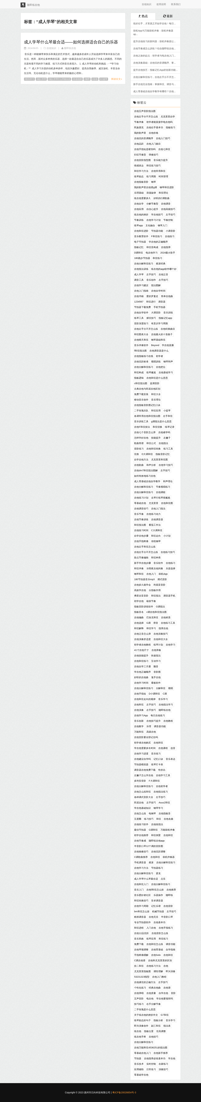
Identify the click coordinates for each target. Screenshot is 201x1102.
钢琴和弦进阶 (167, 187)
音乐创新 (139, 721)
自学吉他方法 (141, 459)
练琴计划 (158, 644)
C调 (165, 693)
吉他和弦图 (167, 503)
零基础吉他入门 (142, 1053)
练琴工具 (139, 318)
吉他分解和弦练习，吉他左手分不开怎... (154, 77)
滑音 (155, 623)
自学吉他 (163, 993)
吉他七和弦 (164, 149)
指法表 (167, 1025)
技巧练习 (139, 1004)
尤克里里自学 (168, 116)
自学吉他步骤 (141, 535)
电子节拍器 (140, 241)
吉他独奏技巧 (141, 851)
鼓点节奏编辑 (141, 557)
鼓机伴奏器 (169, 857)
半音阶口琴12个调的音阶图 (148, 846)
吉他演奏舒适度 (142, 639)
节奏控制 (168, 220)
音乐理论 (156, 399)
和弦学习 (151, 628)
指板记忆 (139, 247)
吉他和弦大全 (161, 639)
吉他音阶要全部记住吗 (146, 737)
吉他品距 (139, 143)
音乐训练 (168, 312)
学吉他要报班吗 (164, 998)
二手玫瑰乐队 (141, 410)
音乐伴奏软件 (141, 345)
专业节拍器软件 (142, 922)
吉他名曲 (168, 819)
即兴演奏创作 (141, 1025)
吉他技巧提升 (153, 721)
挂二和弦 (139, 966)
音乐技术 (139, 1064)
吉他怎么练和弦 (142, 791)
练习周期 (151, 176)
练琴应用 (151, 938)
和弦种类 (156, 557)
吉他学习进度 (141, 753)
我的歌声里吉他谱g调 (145, 187)
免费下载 (139, 944)
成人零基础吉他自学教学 (147, 481)
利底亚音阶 (159, 584)
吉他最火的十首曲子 (162, 334)
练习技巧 (149, 819)
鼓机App (163, 574)
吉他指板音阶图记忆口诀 (147, 405)
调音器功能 (160, 726)
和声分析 (151, 465)
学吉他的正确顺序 (158, 241)
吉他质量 (151, 993)
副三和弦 (156, 1025)
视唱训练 (156, 361)
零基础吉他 (140, 503)
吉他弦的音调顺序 (143, 138)
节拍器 (137, 1058)
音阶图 (157, 672)
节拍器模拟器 (141, 764)
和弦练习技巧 (153, 165)
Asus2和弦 (164, 802)
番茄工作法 (155, 525)
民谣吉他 (139, 802)
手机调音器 (140, 862)
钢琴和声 (168, 361)
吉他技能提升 (141, 655)
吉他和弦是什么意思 (157, 378)
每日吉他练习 (158, 715)
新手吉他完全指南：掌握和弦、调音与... (154, 84)
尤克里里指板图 (142, 971)
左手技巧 (170, 214)
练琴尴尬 (151, 372)
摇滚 (151, 862)
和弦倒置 (156, 835)
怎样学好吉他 (141, 437)
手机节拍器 (159, 307)
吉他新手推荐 (161, 1053)
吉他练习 (169, 236)
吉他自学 (139, 203)
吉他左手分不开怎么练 (146, 116)
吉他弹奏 (156, 650)
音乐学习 (30, 79)
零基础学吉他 (141, 1074)
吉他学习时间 (141, 682)
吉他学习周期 (141, 906)
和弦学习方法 (141, 171)
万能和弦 (139, 731)
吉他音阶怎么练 (159, 933)
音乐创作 (151, 280)
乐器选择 (78, 79)
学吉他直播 (168, 345)
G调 (148, 623)
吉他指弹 (166, 247)
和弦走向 (156, 535)
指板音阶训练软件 (143, 606)
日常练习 (151, 1069)
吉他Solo (156, 955)
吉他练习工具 (168, 623)
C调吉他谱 (139, 960)
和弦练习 (157, 258)
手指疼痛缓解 (141, 955)
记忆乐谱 (156, 906)
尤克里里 (153, 503)
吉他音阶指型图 (142, 160)
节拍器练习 (157, 868)
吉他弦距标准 (141, 361)
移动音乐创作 (141, 399)
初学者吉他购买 (142, 742)
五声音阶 (139, 998)
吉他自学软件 (141, 312)
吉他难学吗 (164, 432)
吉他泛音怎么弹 (142, 633)
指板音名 (139, 612)
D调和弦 (138, 252)
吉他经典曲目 (168, 329)
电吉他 (150, 998)
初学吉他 (139, 601)
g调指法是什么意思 (161, 421)
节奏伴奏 (139, 122)
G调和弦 (153, 829)
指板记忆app (165, 318)
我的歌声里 (140, 133)
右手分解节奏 (153, 1004)
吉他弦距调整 (158, 851)
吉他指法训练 (141, 269)
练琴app (138, 225)
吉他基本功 (159, 922)
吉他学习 (170, 644)
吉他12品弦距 (141, 933)
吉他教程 (168, 721)
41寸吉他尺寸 (141, 650)
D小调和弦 (154, 693)
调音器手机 (169, 595)
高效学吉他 (140, 590)
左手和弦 (168, 416)
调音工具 (139, 280)
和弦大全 (156, 394)
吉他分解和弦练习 (143, 263)
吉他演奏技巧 (161, 633)
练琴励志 (139, 176)
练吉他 (137, 1031)
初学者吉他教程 (142, 644)
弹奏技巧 (153, 154)
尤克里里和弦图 (159, 459)
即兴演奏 (170, 971)
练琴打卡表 (157, 764)
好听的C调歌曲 (162, 198)
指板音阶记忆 (163, 454)
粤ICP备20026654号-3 (124, 1092)
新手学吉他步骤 (142, 563)
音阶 (173, 993)
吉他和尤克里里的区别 (160, 960)
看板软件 (156, 682)
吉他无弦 (153, 917)
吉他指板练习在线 (143, 356)
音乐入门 (139, 889)
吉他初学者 (162, 786)
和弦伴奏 (139, 568)
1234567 (138, 301)
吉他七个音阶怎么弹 (145, 432)
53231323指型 (141, 976)
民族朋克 (139, 127)
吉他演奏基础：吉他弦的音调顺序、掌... (154, 62)
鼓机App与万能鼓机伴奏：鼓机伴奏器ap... (153, 32)
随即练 (169, 895)
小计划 (167, 535)
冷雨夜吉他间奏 (154, 568)
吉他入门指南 (141, 290)
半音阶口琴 (167, 917)
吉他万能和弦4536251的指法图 (150, 1047)
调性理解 (158, 971)
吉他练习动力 (153, 514)
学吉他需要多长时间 (145, 748)
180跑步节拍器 (142, 258)
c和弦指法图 (140, 383)
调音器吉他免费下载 (145, 770)
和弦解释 (139, 628)
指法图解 (156, 285)
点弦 (163, 878)
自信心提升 (152, 209)
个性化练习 (140, 987)
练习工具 (168, 448)
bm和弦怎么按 (141, 911)
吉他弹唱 (139, 993)
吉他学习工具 (163, 775)
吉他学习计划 (153, 220)
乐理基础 (139, 192)
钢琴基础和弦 (158, 339)
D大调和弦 (147, 454)
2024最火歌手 (167, 252)
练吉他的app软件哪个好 (163, 269)
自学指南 (170, 949)
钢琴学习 (158, 808)
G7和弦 (165, 1015)
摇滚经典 (160, 263)
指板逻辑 (139, 378)
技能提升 (156, 437)
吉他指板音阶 (141, 182)
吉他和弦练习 (141, 661)
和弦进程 (139, 927)
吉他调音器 (157, 519)
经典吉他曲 (155, 987)
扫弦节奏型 (140, 154)
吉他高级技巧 (168, 209)
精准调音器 (140, 917)
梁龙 (158, 873)
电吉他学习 (152, 252)
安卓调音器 (157, 900)
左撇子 (167, 437)
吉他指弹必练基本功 (154, 1058)
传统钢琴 (156, 541)
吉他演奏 (139, 710)
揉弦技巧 (151, 318)
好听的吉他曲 (141, 677)
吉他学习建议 (141, 285)
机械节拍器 (158, 911)
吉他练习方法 (153, 966)
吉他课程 (163, 748)
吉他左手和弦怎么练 (145, 546)
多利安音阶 (140, 780)
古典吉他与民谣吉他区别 (147, 388)
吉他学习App (141, 715)
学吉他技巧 (157, 214)
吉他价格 (153, 133)
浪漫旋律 (151, 192)
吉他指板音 (165, 813)
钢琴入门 (162, 225)
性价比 (161, 770)
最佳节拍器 (140, 829)
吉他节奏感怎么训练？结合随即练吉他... (154, 48)
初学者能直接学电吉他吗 (159, 122)
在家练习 (163, 1064)
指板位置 (149, 1031)
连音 (173, 748)
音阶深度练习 (141, 323)
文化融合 (150, 225)
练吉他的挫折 (141, 214)
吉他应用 (139, 209)
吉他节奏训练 (141, 519)
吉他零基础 (157, 949)
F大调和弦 (154, 780)
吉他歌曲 (139, 465)
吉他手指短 (140, 693)
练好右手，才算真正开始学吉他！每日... (154, 23)
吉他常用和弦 (158, 171)
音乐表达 (170, 759)
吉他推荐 (171, 889)
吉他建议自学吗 (142, 759)
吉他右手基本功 (154, 127)
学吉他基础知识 (142, 808)
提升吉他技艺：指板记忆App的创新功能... (155, 70)
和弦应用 (156, 410)
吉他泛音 (163, 274)
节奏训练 (139, 220)
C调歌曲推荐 (141, 857)
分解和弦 (160, 688)
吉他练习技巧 (168, 552)
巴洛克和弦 (152, 617)
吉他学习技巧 (166, 465)
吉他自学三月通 (142, 666)
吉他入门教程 (159, 976)
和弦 (158, 819)
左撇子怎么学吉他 (143, 775)
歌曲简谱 (139, 443)
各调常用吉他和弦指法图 (147, 416)
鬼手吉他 (156, 677)
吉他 (95, 79)
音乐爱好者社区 (142, 895)
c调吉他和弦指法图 (156, 612)
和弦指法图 (140, 525)
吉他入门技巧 (163, 138)
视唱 (170, 688)
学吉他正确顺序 (142, 672)
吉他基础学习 (166, 372)
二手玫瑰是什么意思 (145, 1009)
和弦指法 (156, 595)
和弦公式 (151, 443)
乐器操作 (158, 895)
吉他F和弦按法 (142, 427)
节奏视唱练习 (163, 486)
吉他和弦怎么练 (154, 944)
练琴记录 (169, 427)
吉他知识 (146, 4)
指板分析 (158, 1020)
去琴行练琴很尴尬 (160, 497)
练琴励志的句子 (142, 1020)
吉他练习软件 (141, 824)
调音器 (161, 301)
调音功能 (170, 944)
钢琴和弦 (139, 574)
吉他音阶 (168, 906)
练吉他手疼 (140, 1036)
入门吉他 (151, 927)
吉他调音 (166, 203)
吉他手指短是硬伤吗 (145, 149)
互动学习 (156, 661)
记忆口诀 (158, 759)
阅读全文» (116, 79)
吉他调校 (160, 492)
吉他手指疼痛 (141, 541)
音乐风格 (139, 938)
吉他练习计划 (141, 497)
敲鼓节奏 (151, 601)
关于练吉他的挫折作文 (146, 1015)
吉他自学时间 (158, 290)
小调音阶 (170, 231)
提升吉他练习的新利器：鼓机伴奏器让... (154, 41)
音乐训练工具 (141, 421)
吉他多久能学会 (142, 584)
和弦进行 (151, 301)
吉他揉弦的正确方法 (145, 982)
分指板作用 (155, 590)
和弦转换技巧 (141, 900)
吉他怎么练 (140, 813)
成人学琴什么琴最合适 (60, 79)
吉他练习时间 (141, 530)
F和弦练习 (156, 236)
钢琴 (88, 79)
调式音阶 (162, 579)
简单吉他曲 (167, 296)
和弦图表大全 (141, 334)
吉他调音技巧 (141, 508)
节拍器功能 (157, 231)
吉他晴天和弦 (141, 339)
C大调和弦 (156, 530)
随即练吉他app (157, 840)
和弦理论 (163, 192)
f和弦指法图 (140, 350)
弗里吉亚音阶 (141, 595)
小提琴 (104, 79)
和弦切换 (157, 427)
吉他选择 (139, 623)
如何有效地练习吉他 (145, 476)
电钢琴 (152, 813)
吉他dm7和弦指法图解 (146, 470)
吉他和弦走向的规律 (145, 699)
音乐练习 (156, 753)
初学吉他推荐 (141, 835)
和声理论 (168, 481)
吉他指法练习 (161, 791)
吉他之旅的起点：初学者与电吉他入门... (154, 55)
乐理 (148, 726)
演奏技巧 (163, 1069)
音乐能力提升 (161, 160)
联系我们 (176, 4)
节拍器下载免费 (142, 307)
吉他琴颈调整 (141, 949)
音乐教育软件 (141, 236)
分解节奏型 (152, 203)
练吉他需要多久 (142, 198)
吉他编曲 (139, 617)
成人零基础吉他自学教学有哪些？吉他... (154, 91)
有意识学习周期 (159, 323)
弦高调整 (161, 1031)
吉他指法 (163, 443)
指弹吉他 (163, 628)
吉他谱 (167, 987)
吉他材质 (166, 617)
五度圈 (137, 819)
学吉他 (171, 1058)
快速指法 (156, 655)
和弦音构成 (152, 247)
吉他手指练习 (166, 927)
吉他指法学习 (166, 704)
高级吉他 (151, 731)
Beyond (155, 345)
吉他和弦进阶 (141, 231)
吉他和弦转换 (153, 448)
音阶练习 (139, 448)
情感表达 (139, 165)
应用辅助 (139, 1069)
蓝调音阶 (154, 383)
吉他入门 (151, 574)
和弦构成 (139, 372)
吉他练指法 (157, 824)
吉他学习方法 (141, 868)
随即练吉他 (165, 710)
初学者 (159, 356)
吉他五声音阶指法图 (145, 111)
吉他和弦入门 (141, 884)
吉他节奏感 (140, 840)
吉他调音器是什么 (158, 350)
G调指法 (160, 606)
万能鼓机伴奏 (167, 829)
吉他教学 (139, 726)
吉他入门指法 (158, 508)
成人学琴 (42, 79)
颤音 (156, 666)
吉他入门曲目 (153, 143)
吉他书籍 (139, 296)
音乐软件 (158, 563)
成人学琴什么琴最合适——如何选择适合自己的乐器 (71, 42)
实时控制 (151, 1064)
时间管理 (163, 176)
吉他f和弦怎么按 (155, 889)
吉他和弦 (139, 704)
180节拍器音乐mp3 (144, 579)
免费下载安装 (141, 394)
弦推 (136, 454)
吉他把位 (160, 367)
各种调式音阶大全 (143, 797)
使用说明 (161, 4)
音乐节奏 (139, 514)
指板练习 (170, 127)
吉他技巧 (153, 1036)
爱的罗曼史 (152, 296)
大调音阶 (156, 312)
